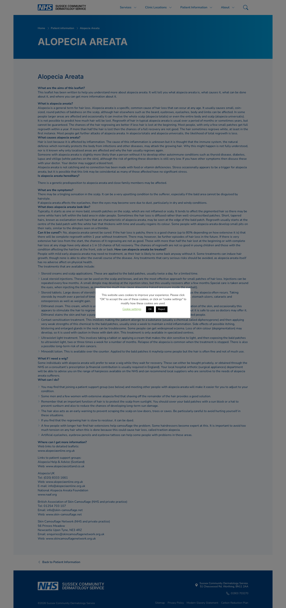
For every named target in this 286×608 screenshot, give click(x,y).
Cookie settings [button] (132, 309)
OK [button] (150, 309)
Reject (161, 309)
